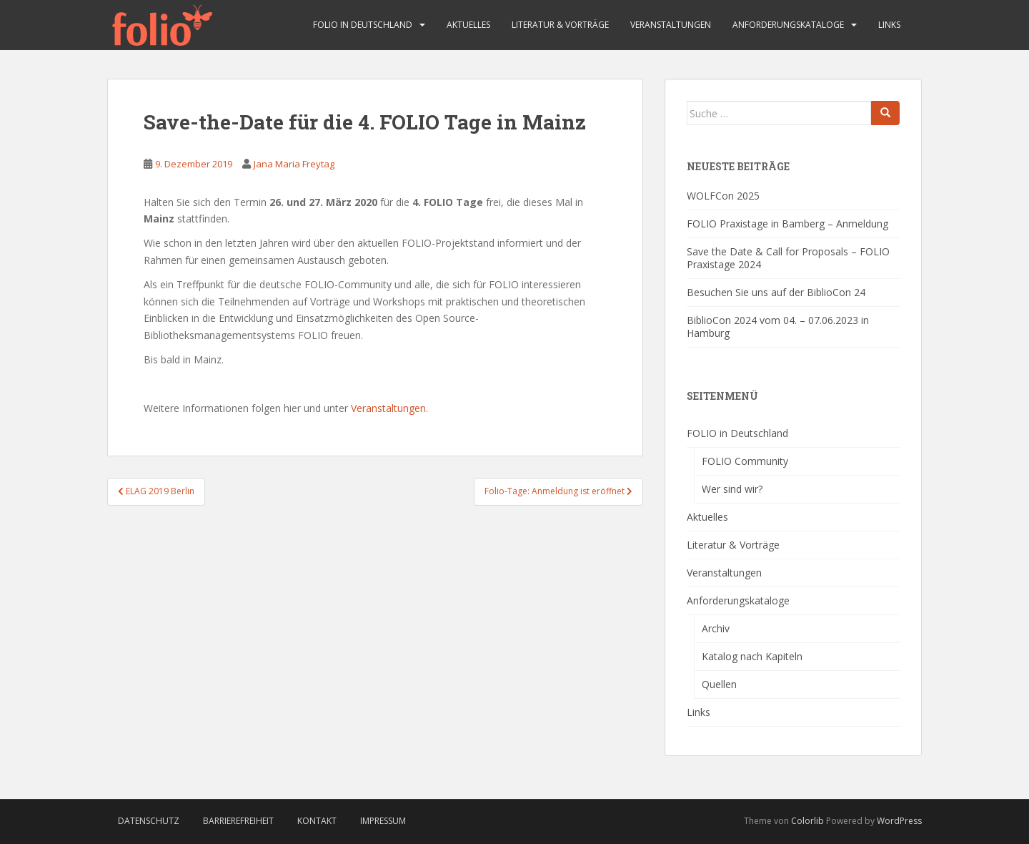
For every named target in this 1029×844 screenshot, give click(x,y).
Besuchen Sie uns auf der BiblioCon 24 (776, 292)
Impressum (383, 821)
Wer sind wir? (732, 489)
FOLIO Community (745, 461)
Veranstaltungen (670, 25)
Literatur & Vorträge (560, 25)
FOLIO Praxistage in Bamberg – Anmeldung (787, 223)
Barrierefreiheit (238, 821)
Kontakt (317, 821)
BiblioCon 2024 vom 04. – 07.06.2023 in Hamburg (778, 326)
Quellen (719, 684)
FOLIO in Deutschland (362, 25)
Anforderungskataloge (788, 25)
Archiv (716, 628)
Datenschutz (148, 821)
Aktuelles (468, 25)
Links (889, 25)
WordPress (899, 821)
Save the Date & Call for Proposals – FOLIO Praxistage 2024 (788, 258)
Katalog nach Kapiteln (752, 656)
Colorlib (807, 821)
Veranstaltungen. (389, 408)
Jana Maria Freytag (294, 163)
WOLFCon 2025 (723, 195)
